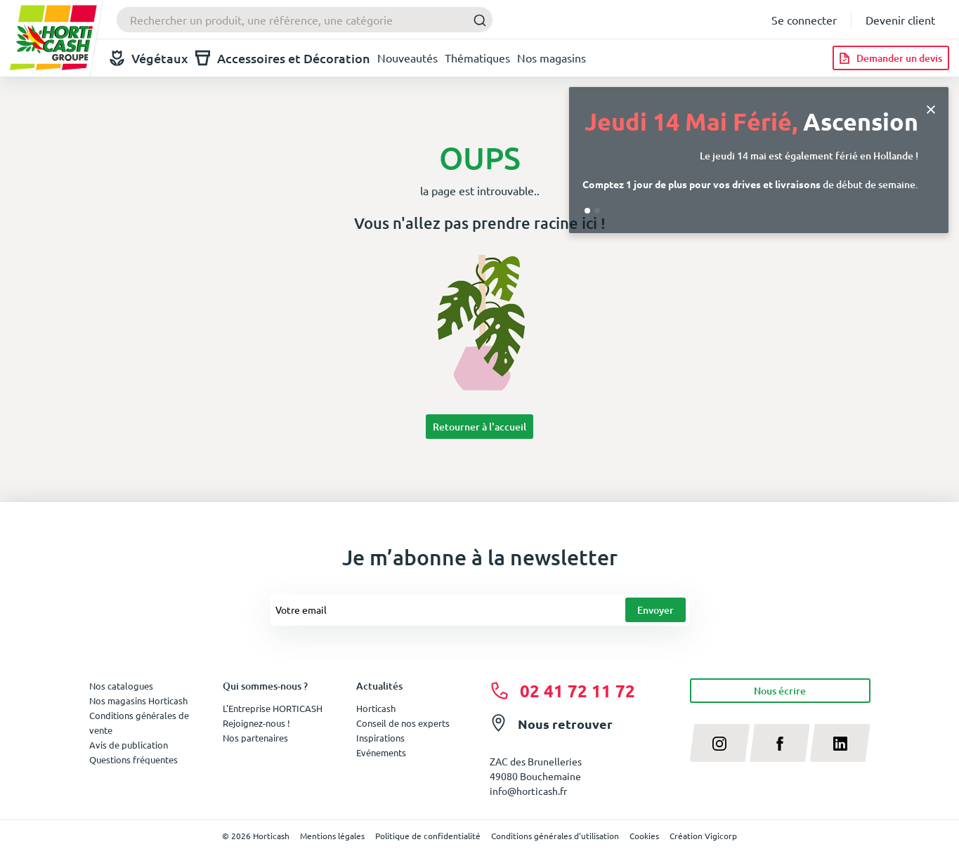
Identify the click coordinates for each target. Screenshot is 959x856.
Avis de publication (128, 745)
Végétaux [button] (149, 58)
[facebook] (780, 743)
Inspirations (380, 738)
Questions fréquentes (133, 759)
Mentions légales (332, 835)
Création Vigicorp (703, 835)
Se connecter (804, 20)
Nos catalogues (121, 686)
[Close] (931, 107)
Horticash (376, 708)
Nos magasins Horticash (138, 700)
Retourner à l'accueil (479, 426)
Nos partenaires (255, 738)
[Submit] (475, 20)
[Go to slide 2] (597, 210)
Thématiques (477, 58)
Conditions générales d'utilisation (555, 835)
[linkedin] (840, 743)
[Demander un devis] (891, 58)
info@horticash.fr (528, 790)
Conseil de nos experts (403, 723)
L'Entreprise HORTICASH (272, 708)
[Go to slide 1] (587, 210)
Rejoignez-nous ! (256, 723)
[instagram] (720, 743)
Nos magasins (551, 58)
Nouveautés (407, 58)
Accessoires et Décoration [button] (282, 58)
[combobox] (304, 19)
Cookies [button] (644, 835)
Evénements (381, 752)
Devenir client (900, 20)
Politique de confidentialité (428, 835)
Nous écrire (780, 690)
